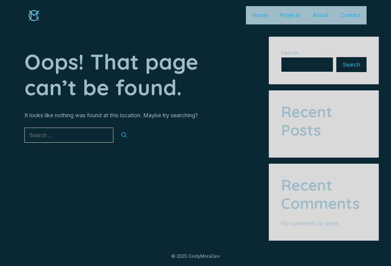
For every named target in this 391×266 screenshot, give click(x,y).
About (320, 15)
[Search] (124, 135)
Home (259, 15)
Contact (350, 15)
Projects (290, 15)
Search (289, 53)
